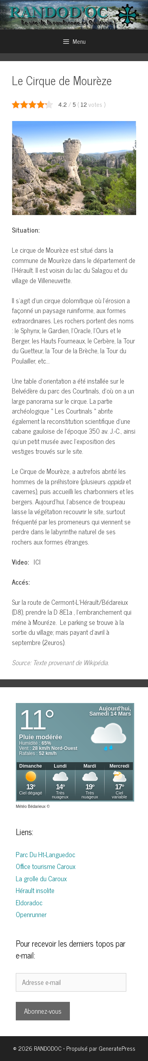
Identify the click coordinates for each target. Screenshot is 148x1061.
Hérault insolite (35, 890)
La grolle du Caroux (41, 878)
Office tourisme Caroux (45, 866)
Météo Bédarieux (31, 806)
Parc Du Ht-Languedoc (45, 854)
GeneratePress (117, 1048)
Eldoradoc (29, 902)
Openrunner (31, 914)
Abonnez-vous (43, 1010)
